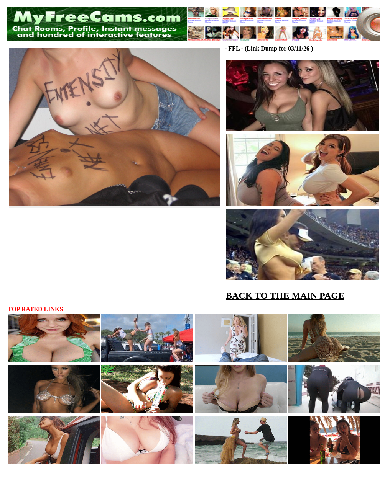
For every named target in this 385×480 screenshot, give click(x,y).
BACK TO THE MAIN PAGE (285, 295)
